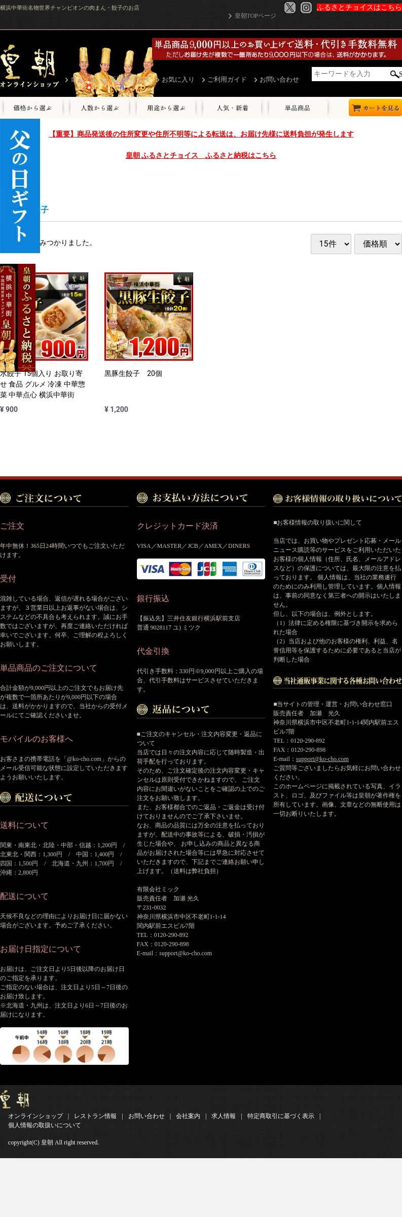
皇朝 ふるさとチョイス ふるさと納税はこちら (201, 155)
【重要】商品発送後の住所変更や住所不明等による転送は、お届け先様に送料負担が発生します (201, 134)
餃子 (40, 210)
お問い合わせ (279, 79)
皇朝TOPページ (255, 15)
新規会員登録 (129, 79)
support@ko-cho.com (322, 758)
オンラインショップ (35, 1116)
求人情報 (223, 1116)
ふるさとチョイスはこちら (359, 7)
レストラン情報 (95, 1116)
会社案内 (188, 1116)
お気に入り (178, 79)
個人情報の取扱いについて (44, 1125)
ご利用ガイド (227, 79)
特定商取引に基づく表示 (280, 1116)
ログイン (83, 79)
